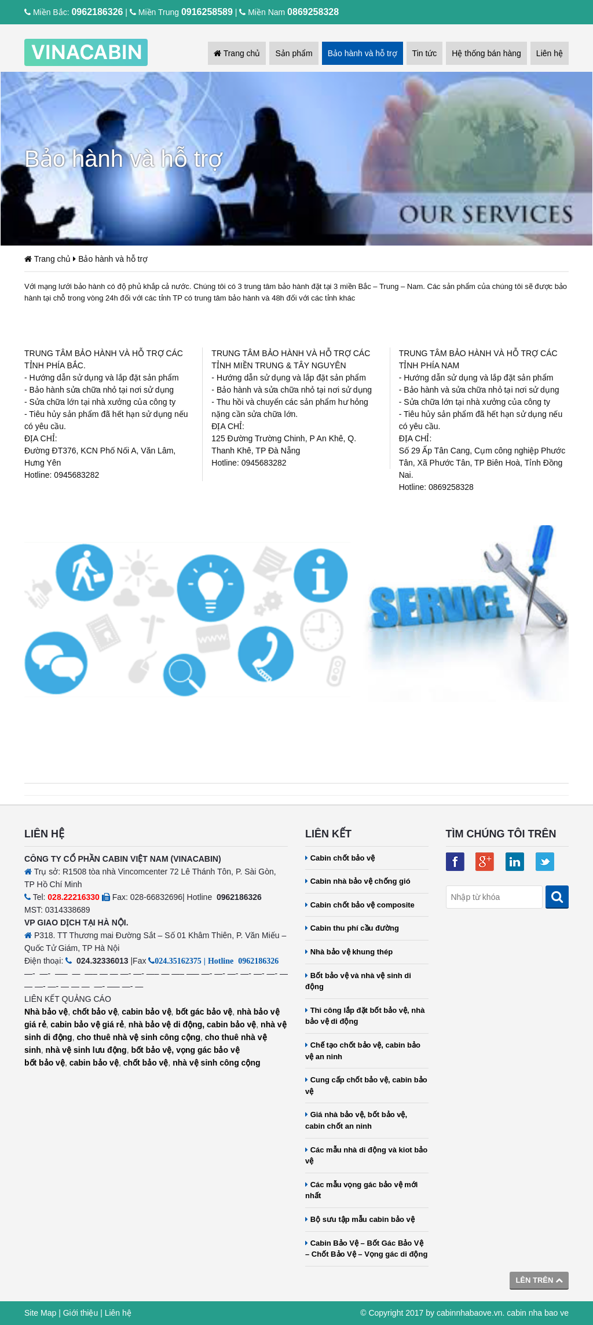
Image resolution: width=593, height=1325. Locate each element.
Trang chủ (237, 53)
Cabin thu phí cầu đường (352, 928)
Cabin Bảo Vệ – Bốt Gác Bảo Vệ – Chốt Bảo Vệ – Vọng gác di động (366, 1249)
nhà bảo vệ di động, (166, 1024)
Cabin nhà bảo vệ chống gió (358, 881)
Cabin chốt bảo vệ (340, 858)
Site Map (40, 1312)
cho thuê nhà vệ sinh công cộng (138, 1037)
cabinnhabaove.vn (470, 1312)
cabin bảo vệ (146, 1011)
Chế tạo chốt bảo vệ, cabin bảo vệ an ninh (362, 1051)
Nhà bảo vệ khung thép (349, 951)
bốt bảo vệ (44, 1062)
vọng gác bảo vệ (208, 1050)
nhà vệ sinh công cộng (216, 1062)
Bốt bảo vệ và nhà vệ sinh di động (358, 981)
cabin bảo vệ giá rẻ (87, 1024)
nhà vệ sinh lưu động (86, 1050)
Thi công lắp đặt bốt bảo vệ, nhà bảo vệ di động (364, 1016)
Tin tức (424, 53)
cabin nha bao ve (538, 1312)
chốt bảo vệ (95, 1011)
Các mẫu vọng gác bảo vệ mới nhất (361, 1190)
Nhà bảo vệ (46, 1011)
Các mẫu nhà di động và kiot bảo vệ (366, 1155)
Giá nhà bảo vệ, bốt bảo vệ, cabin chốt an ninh (356, 1120)
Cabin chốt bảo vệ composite (360, 905)
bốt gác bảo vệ (203, 1011)
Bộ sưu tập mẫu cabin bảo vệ (360, 1219)
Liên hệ (549, 53)
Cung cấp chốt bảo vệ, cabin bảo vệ (366, 1085)
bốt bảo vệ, (152, 1050)
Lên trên (539, 1280)
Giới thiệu (80, 1312)
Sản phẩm (293, 53)
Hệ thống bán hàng (486, 53)
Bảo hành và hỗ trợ (362, 53)
